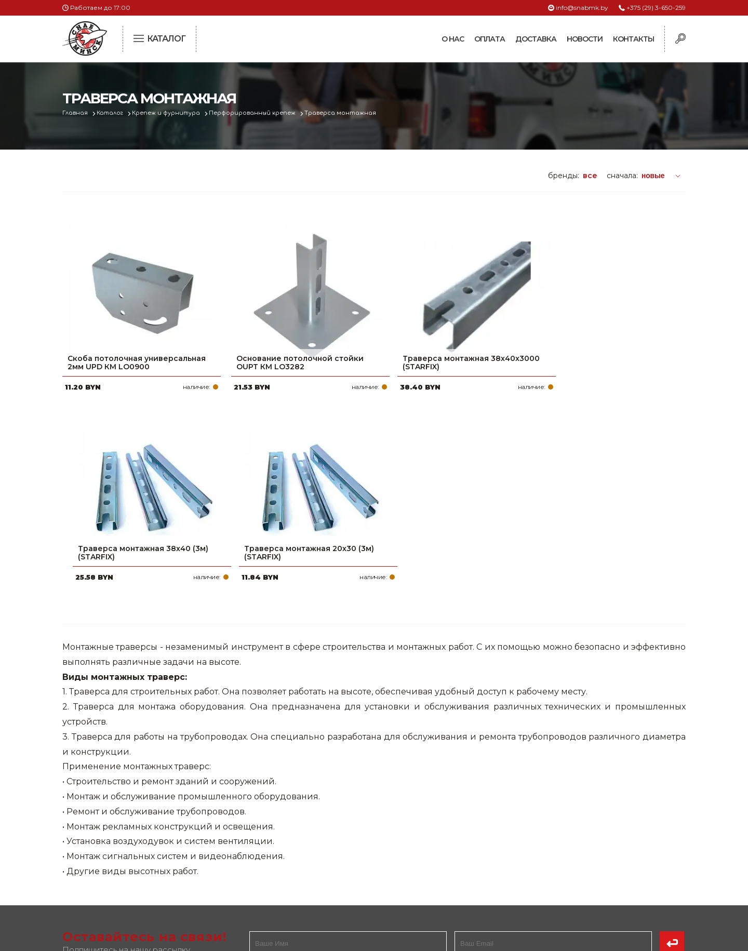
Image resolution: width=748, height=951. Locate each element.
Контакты (633, 39)
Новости (585, 39)
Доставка (535, 39)
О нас (453, 39)
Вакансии (313, 883)
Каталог (112, 113)
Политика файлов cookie (106, 869)
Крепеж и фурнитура (170, 113)
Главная (76, 113)
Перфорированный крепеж (257, 113)
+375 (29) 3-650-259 (656, 7)
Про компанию (324, 800)
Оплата (489, 39)
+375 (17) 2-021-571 (545, 816)
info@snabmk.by (582, 7)
